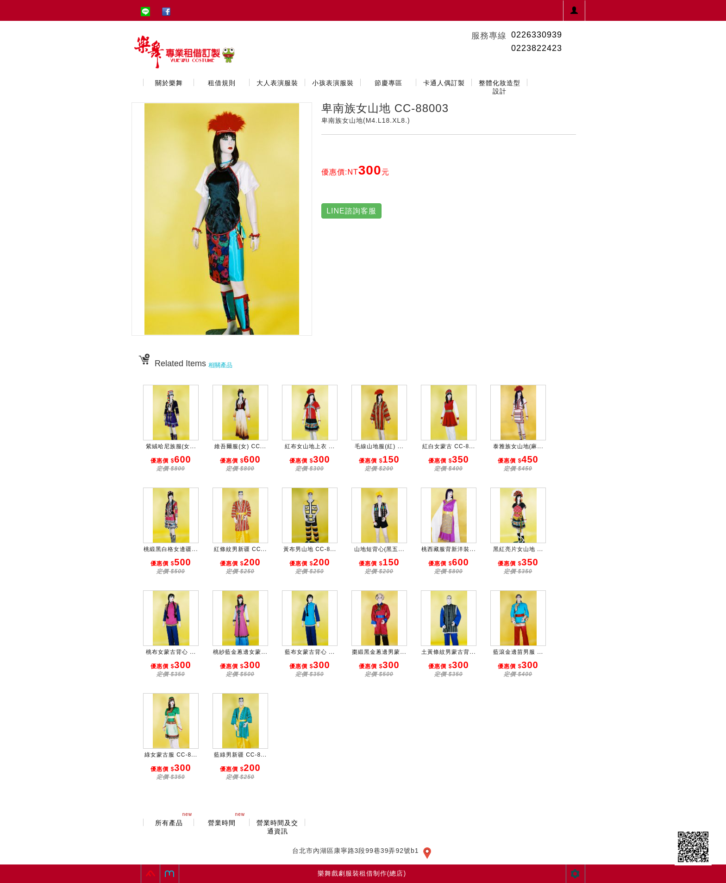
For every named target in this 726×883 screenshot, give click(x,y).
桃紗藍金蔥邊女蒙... (240, 652)
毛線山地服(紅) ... (379, 446)
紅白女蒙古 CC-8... (448, 446)
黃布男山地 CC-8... (309, 549)
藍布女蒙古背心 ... (310, 652)
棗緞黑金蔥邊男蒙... (379, 652)
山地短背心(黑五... (379, 549)
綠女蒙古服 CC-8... (170, 754)
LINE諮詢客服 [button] (351, 211)
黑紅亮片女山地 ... (518, 549)
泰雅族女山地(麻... (518, 446)
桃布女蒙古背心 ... (171, 652)
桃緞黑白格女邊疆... (171, 549)
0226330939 (536, 34)
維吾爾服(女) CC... (240, 446)
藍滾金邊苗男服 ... (518, 652)
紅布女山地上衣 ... (310, 446)
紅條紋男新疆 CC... (240, 549)
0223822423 (536, 48)
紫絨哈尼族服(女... (171, 446)
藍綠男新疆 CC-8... (240, 754)
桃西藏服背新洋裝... (448, 549)
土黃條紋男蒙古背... (448, 652)
